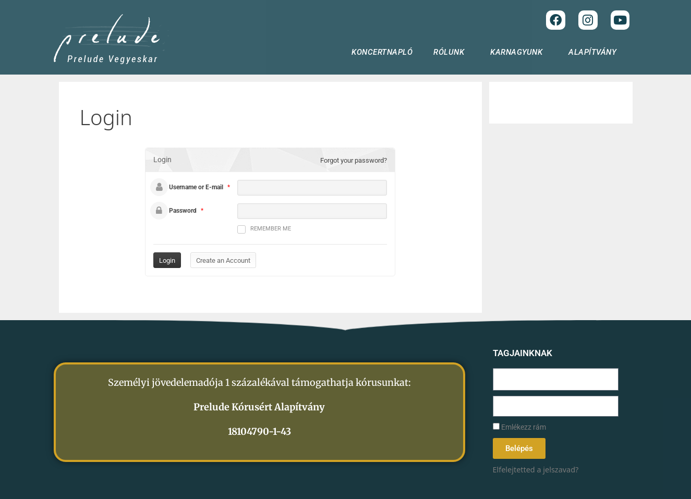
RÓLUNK (451, 52)
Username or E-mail (196, 187)
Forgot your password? (353, 160)
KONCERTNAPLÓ (382, 52)
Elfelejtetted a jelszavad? (536, 469)
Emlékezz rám (519, 427)
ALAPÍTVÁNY (595, 52)
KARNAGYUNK (519, 52)
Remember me (264, 229)
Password (183, 210)
